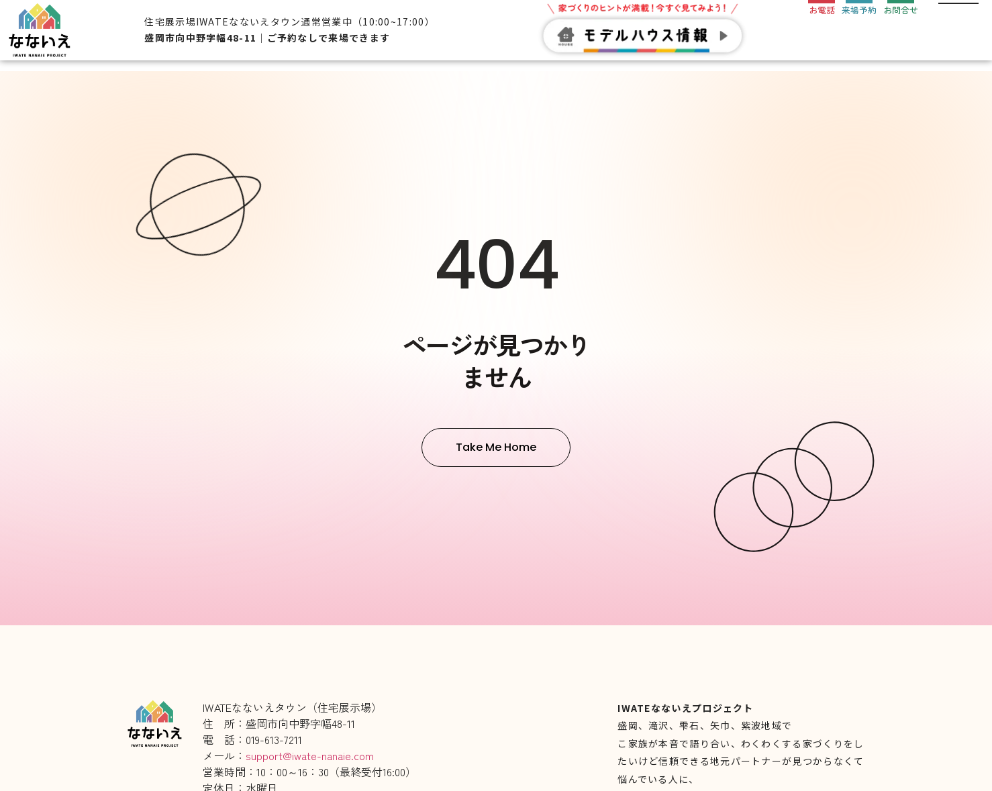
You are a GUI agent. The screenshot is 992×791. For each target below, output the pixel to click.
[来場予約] (859, 18)
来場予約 (859, 38)
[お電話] (821, 18)
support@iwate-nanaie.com (310, 755)
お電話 (822, 38)
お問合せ (900, 38)
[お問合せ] (900, 18)
